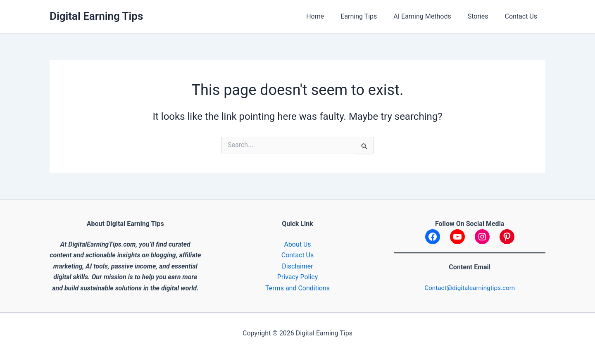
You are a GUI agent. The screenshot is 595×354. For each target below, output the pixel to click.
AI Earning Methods (430, 16)
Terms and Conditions (297, 288)
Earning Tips (370, 16)
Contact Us (522, 16)
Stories (483, 16)
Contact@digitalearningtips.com (469, 288)
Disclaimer (297, 266)
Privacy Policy (297, 277)
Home (330, 16)
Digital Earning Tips (96, 16)
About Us (297, 244)
